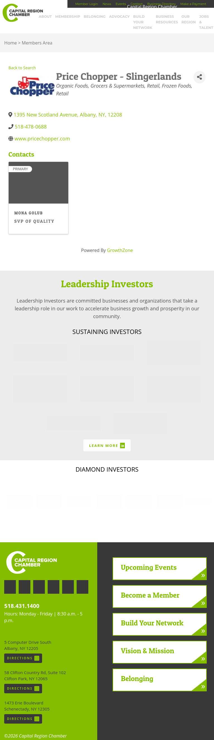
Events (121, 4)
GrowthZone (120, 243)
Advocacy (118, 16)
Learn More (107, 438)
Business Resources (166, 18)
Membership (71, 16)
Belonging (95, 16)
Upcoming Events (149, 559)
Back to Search (22, 60)
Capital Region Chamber (22, 12)
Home (10, 35)
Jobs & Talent (203, 18)
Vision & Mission (147, 643)
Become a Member (150, 587)
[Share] (199, 69)
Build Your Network (141, 18)
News (107, 4)
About (50, 16)
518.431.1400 (21, 598)
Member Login (86, 4)
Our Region (187, 18)
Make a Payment (193, 4)
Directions (23, 650)
